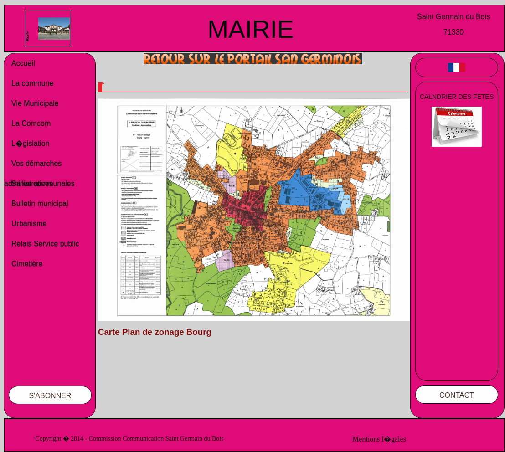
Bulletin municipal (39, 203)
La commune (32, 83)
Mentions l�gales (379, 439)
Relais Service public (45, 243)
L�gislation (30, 143)
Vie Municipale (35, 103)
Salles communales (43, 183)
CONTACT (456, 395)
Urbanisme (28, 223)
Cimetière (26, 263)
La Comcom (31, 123)
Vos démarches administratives (33, 166)
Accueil (23, 63)
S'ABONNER (50, 396)
